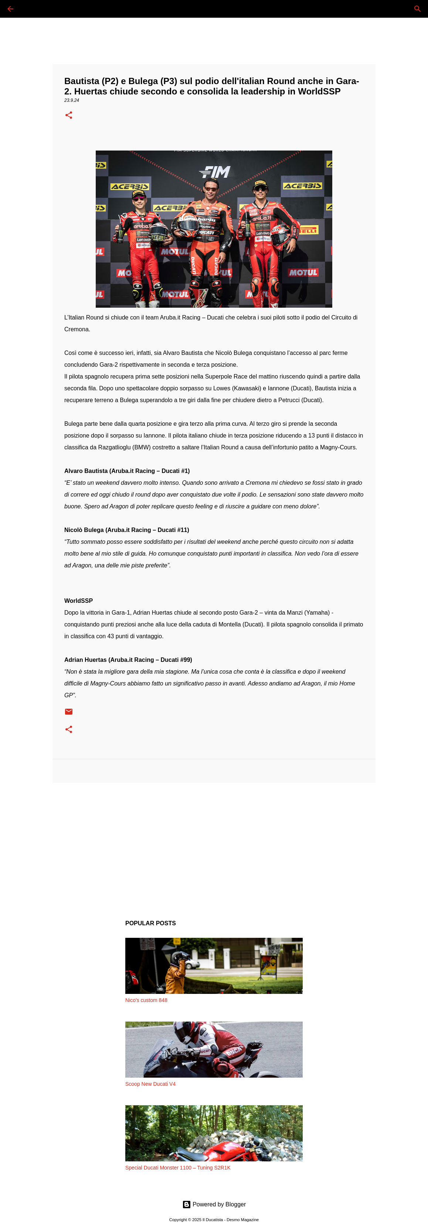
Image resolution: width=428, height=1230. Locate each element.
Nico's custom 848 (146, 1000)
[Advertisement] (214, 845)
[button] (68, 116)
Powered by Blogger (214, 1204)
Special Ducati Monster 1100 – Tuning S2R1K (178, 1168)
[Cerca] (31, 9)
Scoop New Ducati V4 (150, 1084)
